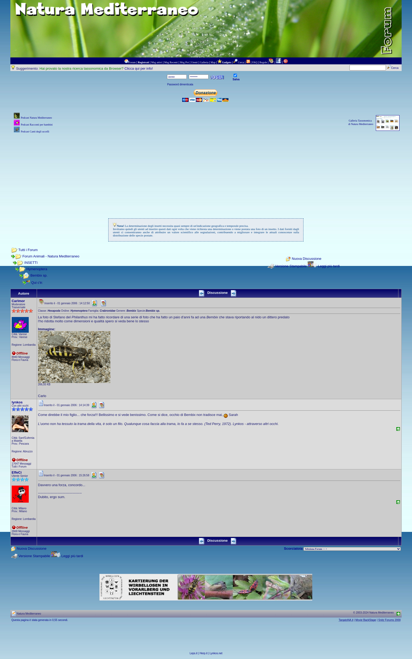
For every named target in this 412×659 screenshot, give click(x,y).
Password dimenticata (180, 84)
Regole (263, 62)
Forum (132, 62)
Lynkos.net (216, 653)
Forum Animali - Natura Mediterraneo (50, 256)
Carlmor (18, 301)
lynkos (17, 402)
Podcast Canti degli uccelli (35, 131)
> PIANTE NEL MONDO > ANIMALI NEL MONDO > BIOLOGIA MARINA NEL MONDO (352, 549)
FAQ (254, 62)
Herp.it (203, 653)
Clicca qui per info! (138, 68)
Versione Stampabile (291, 266)
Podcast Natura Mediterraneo (36, 117)
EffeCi (17, 472)
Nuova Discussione (306, 259)
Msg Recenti (171, 62)
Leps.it (193, 653)
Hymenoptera (36, 269)
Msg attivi (156, 62)
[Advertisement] (205, 171)
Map (213, 62)
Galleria (204, 62)
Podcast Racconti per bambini (37, 124)
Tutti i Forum (28, 250)
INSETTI (31, 263)
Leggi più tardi (329, 266)
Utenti (194, 62)
